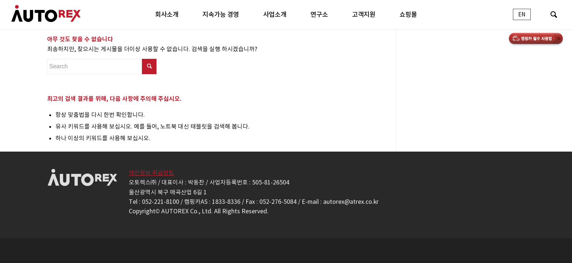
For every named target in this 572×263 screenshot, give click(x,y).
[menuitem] (166, 14)
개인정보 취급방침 (151, 172)
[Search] (553, 14)
